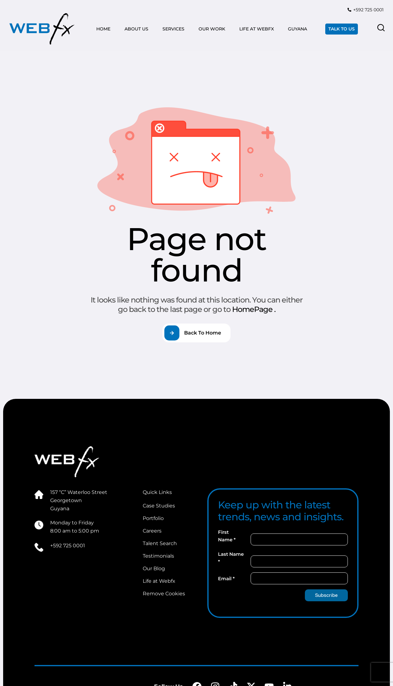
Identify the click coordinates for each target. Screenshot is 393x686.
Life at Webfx (159, 581)
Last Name (231, 558)
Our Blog (154, 568)
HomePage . (253, 309)
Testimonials (158, 556)
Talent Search (160, 543)
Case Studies (159, 506)
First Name (227, 536)
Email (226, 578)
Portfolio (153, 518)
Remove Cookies (164, 594)
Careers (152, 531)
